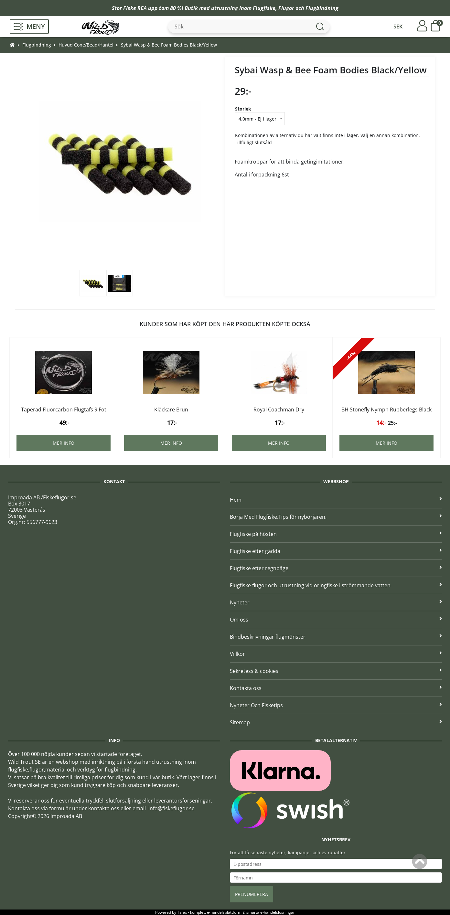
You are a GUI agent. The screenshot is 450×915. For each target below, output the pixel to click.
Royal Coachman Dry (278, 409)
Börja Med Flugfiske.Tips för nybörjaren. (336, 516)
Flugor (286, 8)
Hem (336, 499)
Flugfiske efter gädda (336, 551)
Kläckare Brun (171, 409)
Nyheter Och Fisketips (336, 705)
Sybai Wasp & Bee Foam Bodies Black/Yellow (169, 45)
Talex (182, 912)
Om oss (336, 619)
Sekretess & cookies (336, 671)
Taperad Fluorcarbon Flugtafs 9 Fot (63, 409)
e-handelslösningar (277, 912)
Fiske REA (135, 8)
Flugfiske (264, 8)
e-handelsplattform (224, 912)
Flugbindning (321, 8)
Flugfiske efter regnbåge (336, 568)
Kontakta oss (336, 688)
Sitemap (336, 722)
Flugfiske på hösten (336, 533)
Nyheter (336, 602)
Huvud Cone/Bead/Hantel (86, 45)
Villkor (336, 653)
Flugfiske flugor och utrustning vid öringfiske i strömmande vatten (336, 585)
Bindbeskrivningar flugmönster (336, 636)
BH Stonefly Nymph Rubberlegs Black (386, 409)
